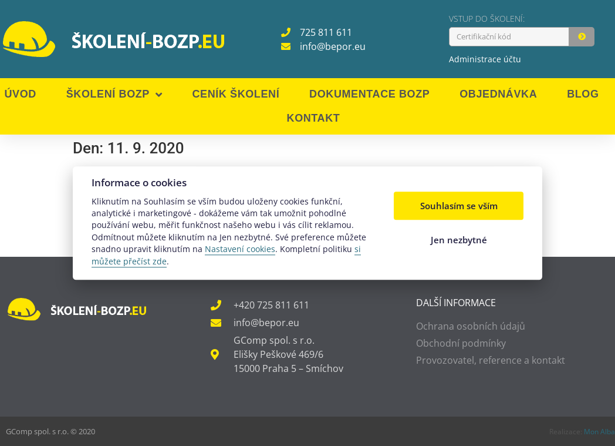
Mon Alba (599, 432)
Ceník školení (235, 94)
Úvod (20, 94)
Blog (583, 94)
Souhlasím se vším (459, 206)
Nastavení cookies (240, 249)
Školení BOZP (114, 94)
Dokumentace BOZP (369, 94)
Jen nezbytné (459, 240)
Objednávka (498, 94)
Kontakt (313, 118)
